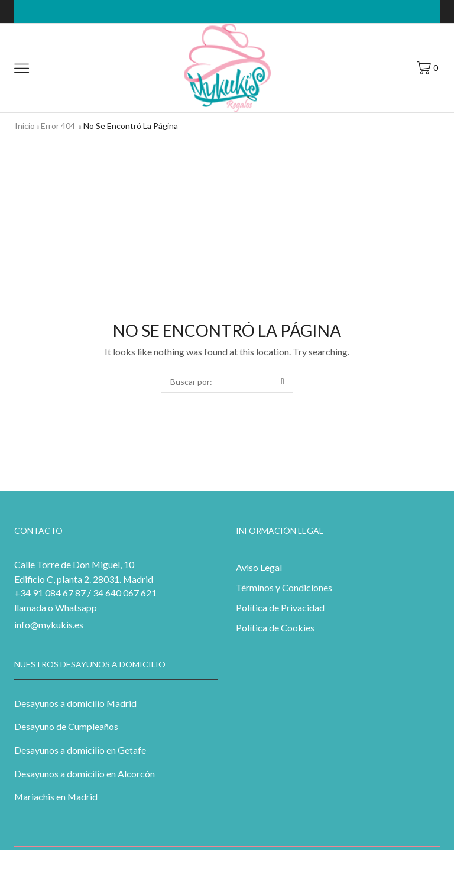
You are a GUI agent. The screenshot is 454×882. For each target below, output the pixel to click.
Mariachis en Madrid (56, 796)
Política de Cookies (275, 627)
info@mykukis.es (48, 624)
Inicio (25, 126)
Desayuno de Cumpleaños (66, 726)
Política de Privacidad (280, 607)
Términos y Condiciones (284, 587)
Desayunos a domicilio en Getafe (80, 749)
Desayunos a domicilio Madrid (75, 703)
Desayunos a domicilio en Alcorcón (84, 773)
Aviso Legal (259, 567)
